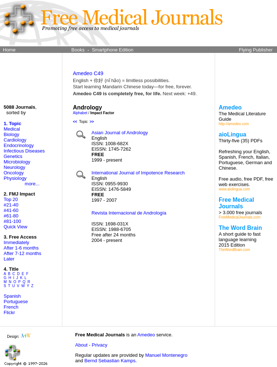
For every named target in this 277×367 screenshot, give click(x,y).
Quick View (15, 226)
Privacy (100, 345)
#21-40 (11, 205)
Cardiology (15, 140)
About (81, 345)
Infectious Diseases (24, 151)
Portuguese (16, 301)
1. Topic (12, 123)
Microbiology (17, 162)
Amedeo (146, 334)
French (11, 307)
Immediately (16, 242)
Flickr (9, 312)
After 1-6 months (21, 248)
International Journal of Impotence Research (138, 172)
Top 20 (11, 199)
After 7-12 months (22, 253)
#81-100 (12, 221)
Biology (11, 134)
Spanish (12, 296)
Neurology (14, 167)
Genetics (13, 156)
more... (32, 183)
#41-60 (11, 210)
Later (9, 259)
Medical (12, 129)
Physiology (15, 178)
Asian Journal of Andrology (119, 132)
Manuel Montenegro (166, 355)
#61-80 (11, 216)
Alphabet (80, 113)
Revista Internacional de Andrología (128, 213)
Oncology (14, 172)
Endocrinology (19, 145)
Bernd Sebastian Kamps (110, 360)
